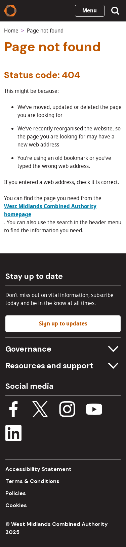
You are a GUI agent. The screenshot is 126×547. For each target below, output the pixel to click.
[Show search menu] (115, 10)
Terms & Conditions (32, 481)
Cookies (16, 505)
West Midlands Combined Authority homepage (50, 210)
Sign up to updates (63, 324)
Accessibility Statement (38, 469)
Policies (15, 493)
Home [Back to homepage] (11, 31)
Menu (89, 11)
